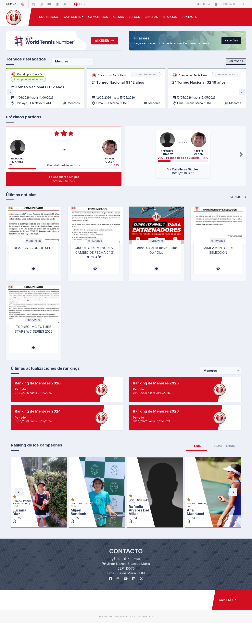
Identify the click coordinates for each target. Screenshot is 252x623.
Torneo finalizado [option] (145, 74)
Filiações (231, 40)
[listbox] (28, 79)
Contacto (189, 16)
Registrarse (225, 4)
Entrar (204, 4)
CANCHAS (151, 16)
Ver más (238, 197)
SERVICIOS (170, 16)
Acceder (104, 41)
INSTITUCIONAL (49, 16)
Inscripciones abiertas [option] (28, 79)
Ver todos (236, 61)
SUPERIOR (227, 599)
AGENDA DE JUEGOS (126, 16)
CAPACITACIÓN (98, 16)
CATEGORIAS (72, 16)
